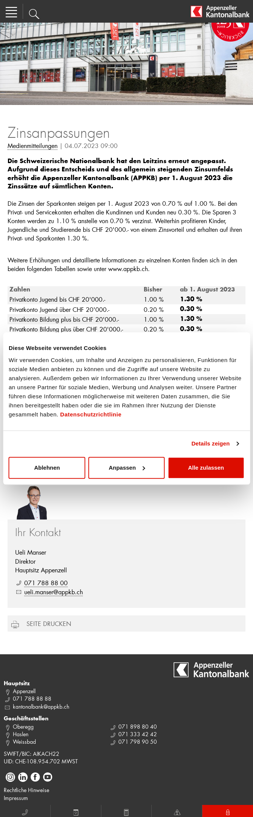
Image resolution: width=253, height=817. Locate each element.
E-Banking (228, 811)
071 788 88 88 (32, 698)
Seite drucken (48, 623)
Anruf (25, 811)
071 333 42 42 (137, 734)
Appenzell (24, 691)
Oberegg (23, 726)
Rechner (126, 811)
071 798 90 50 (137, 741)
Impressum (16, 798)
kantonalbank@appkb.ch (41, 706)
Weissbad (24, 741)
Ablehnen (47, 467)
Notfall (177, 811)
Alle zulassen (206, 467)
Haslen (20, 734)
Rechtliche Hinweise (26, 790)
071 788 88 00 (46, 583)
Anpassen (127, 467)
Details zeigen (210, 443)
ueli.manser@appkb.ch (53, 592)
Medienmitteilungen (32, 146)
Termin (75, 811)
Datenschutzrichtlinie (90, 414)
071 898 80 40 (137, 726)
